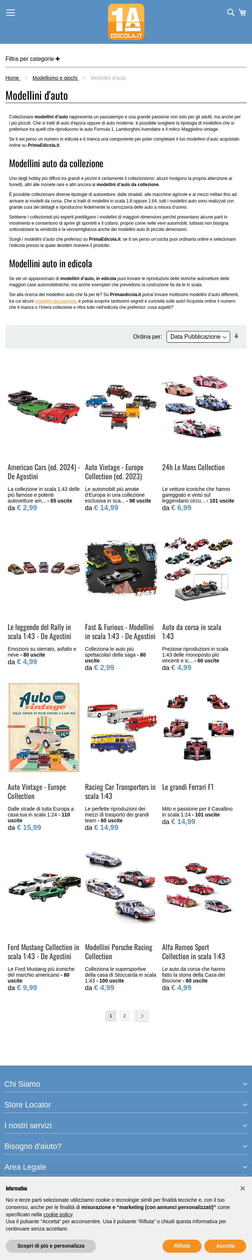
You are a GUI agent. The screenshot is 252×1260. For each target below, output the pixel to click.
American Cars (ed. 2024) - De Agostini (44, 471)
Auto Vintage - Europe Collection (37, 791)
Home (12, 78)
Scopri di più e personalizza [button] (50, 1246)
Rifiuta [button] (182, 1246)
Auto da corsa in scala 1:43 (191, 631)
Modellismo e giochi (56, 78)
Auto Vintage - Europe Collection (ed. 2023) (114, 471)
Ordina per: (147, 337)
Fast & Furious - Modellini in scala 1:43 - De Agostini (120, 631)
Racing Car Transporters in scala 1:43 (120, 791)
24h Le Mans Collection (193, 466)
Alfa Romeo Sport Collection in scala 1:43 (193, 951)
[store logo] (126, 22)
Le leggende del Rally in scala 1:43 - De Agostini (39, 631)
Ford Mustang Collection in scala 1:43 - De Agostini (43, 951)
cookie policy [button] (58, 1214)
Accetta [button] (225, 1246)
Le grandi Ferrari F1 (188, 786)
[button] (242, 1188)
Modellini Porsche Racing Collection (118, 951)
